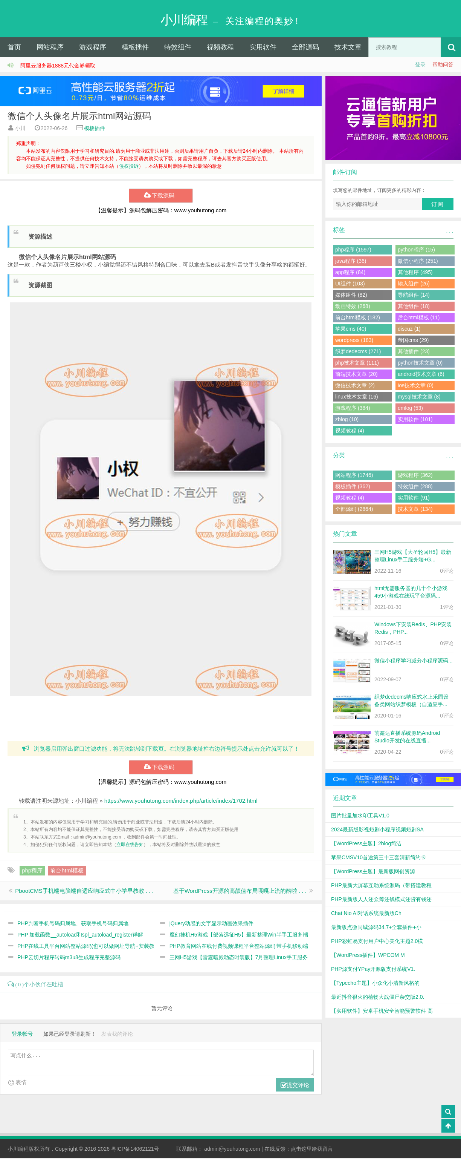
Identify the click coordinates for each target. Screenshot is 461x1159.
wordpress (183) (354, 341)
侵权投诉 (129, 167)
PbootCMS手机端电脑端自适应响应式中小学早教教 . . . (84, 891)
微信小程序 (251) (418, 262)
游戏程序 (92, 48)
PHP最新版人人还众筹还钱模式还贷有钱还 (381, 900)
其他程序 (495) (415, 273)
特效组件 (177, 48)
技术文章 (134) (415, 510)
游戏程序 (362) (415, 476)
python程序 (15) (416, 250)
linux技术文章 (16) (356, 397)
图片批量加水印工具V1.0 (360, 816)
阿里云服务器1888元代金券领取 (57, 66)
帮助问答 (442, 65)
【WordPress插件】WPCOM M (368, 956)
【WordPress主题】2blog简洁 (366, 844)
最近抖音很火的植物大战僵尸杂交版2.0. (377, 998)
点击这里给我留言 (312, 1150)
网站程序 (50, 48)
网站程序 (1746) (354, 476)
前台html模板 (66, 871)
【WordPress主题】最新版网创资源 (373, 872)
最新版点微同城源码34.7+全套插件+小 (376, 928)
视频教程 (220, 48)
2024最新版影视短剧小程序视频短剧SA (377, 830)
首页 (14, 48)
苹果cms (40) (350, 330)
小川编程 (18, 1150)
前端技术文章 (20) (356, 375)
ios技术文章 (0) (416, 386)
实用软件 (262, 48)
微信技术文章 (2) (355, 386)
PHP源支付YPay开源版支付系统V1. (373, 970)
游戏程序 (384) (352, 409)
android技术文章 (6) (421, 375)
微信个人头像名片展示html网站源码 (79, 117)
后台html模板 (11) (419, 318)
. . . (449, 231)
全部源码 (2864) (354, 510)
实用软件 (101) (415, 420)
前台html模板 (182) (357, 318)
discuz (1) (409, 330)
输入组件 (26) (414, 284)
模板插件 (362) (352, 487)
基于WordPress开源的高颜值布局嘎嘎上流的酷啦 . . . (240, 891)
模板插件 (135, 48)
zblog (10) (347, 420)
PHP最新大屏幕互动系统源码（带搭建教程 (381, 886)
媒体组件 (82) (351, 296)
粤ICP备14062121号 (135, 1150)
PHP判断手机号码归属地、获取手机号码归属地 (72, 924)
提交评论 (295, 1086)
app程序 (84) (350, 273)
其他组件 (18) (414, 307)
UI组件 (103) (350, 284)
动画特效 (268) (352, 307)
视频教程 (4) (349, 431)
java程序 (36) (350, 262)
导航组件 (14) (414, 296)
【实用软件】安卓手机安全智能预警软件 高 (382, 1012)
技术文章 (348, 48)
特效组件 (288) (415, 487)
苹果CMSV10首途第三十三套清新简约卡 (378, 858)
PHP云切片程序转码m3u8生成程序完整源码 (69, 958)
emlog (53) (410, 409)
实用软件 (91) (414, 498)
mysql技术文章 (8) (419, 397)
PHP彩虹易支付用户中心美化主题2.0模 (377, 942)
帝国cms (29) (413, 341)
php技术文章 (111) (357, 363)
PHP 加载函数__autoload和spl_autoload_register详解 (80, 935)
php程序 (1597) (353, 250)
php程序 (32, 871)
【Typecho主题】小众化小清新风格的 (375, 984)
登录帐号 (22, 1035)
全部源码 (305, 48)
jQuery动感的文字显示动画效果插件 (211, 924)
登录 (420, 65)
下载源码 (160, 196)
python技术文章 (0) (420, 363)
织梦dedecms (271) (358, 352)
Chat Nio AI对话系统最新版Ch (366, 914)
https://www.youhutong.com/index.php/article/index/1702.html (181, 801)
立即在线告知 (129, 845)
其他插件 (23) (414, 352)
